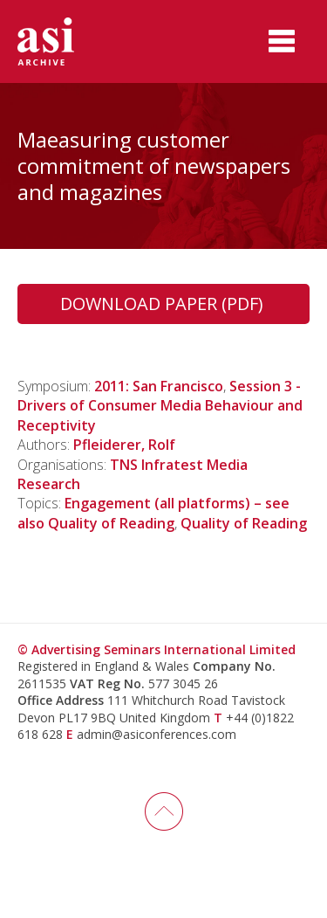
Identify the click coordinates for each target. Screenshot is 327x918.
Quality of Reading (244, 523)
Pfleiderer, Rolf (124, 444)
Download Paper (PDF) (164, 303)
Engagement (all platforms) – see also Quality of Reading (153, 513)
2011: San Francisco (158, 386)
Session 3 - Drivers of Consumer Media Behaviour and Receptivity (160, 405)
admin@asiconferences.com (156, 734)
